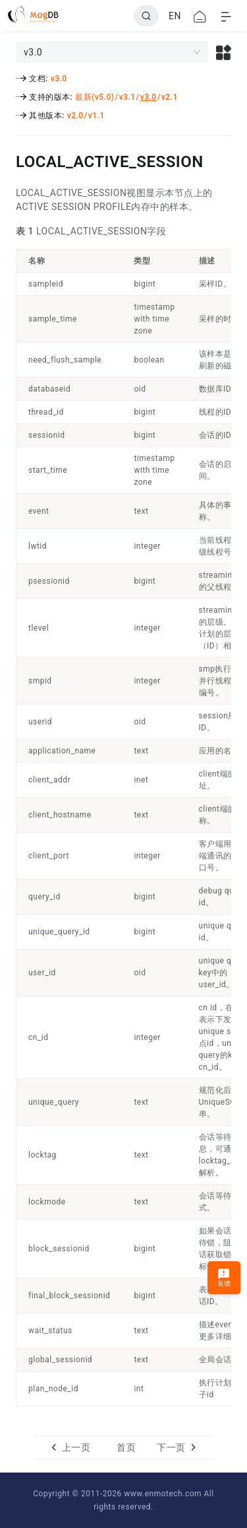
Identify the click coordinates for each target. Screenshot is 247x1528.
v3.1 (127, 97)
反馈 (224, 1277)
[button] (223, 52)
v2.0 (75, 115)
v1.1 (96, 115)
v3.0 (59, 78)
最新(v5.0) (94, 97)
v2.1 (169, 97)
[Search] (146, 15)
